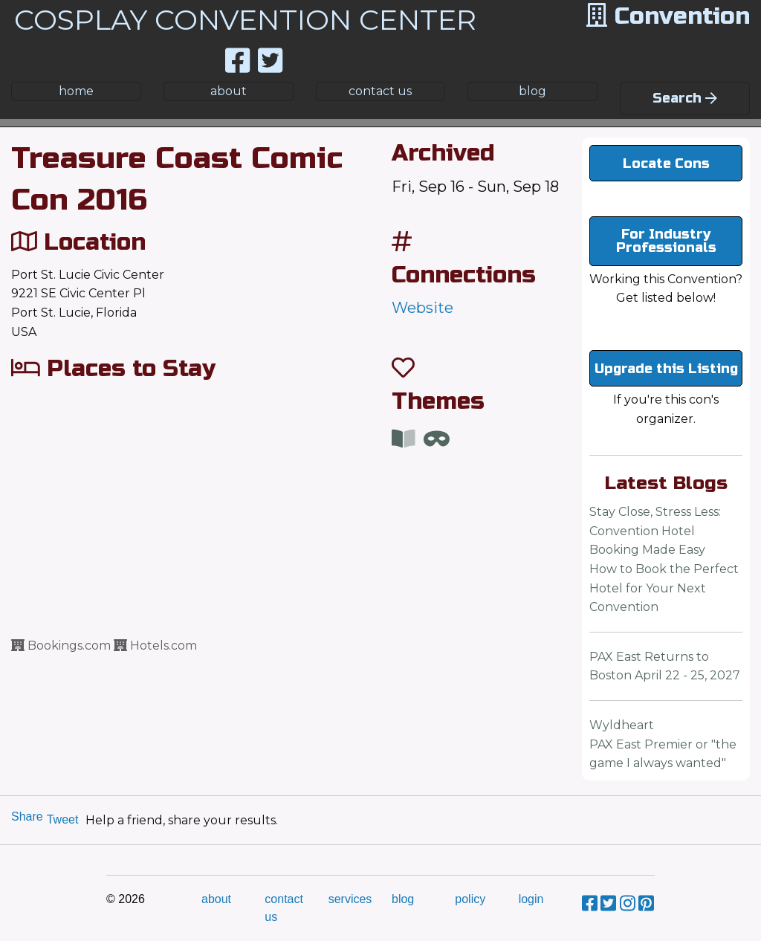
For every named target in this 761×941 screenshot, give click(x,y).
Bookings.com (61, 645)
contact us (380, 91)
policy (470, 899)
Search (684, 98)
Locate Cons (666, 163)
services (350, 899)
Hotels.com (155, 645)
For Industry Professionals (666, 241)
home (76, 91)
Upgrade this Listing (666, 368)
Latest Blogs (666, 483)
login (531, 899)
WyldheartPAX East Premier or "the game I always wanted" (662, 744)
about (228, 91)
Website (422, 308)
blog (532, 91)
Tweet (63, 819)
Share (27, 816)
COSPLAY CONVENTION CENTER (245, 19)
